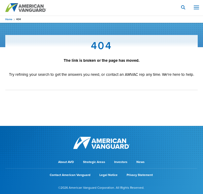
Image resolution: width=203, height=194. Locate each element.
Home (8, 19)
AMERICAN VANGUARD (25, 7)
